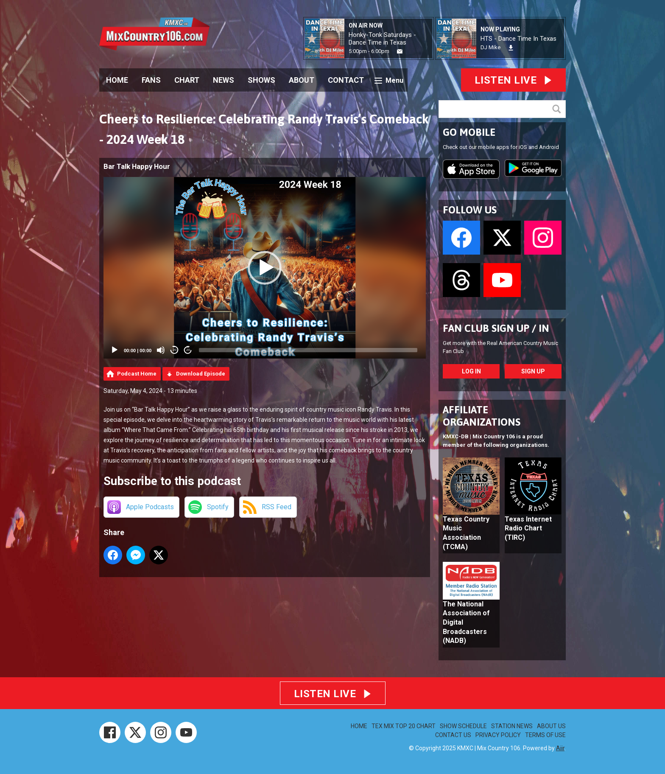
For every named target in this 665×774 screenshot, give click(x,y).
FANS (151, 80)
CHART (186, 80)
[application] (264, 268)
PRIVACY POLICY (498, 735)
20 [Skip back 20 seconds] (174, 350)
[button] (265, 268)
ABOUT (301, 80)
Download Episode (200, 373)
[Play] (114, 350)
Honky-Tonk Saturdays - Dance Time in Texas (382, 38)
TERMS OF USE (545, 735)
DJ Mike (490, 47)
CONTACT (346, 80)
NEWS (223, 80)
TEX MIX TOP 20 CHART (404, 726)
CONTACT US (453, 735)
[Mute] (160, 350)
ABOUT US (551, 726)
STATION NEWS (512, 726)
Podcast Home (136, 373)
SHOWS (261, 80)
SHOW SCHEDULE (463, 726)
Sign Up (533, 371)
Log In (471, 371)
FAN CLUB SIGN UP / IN (496, 328)
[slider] (308, 350)
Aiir (560, 748)
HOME (117, 80)
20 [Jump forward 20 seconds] (188, 350)
